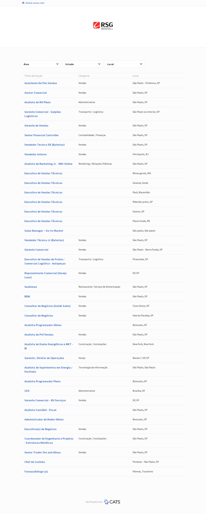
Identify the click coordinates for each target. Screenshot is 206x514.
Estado (83, 64)
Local (124, 64)
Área (41, 64)
